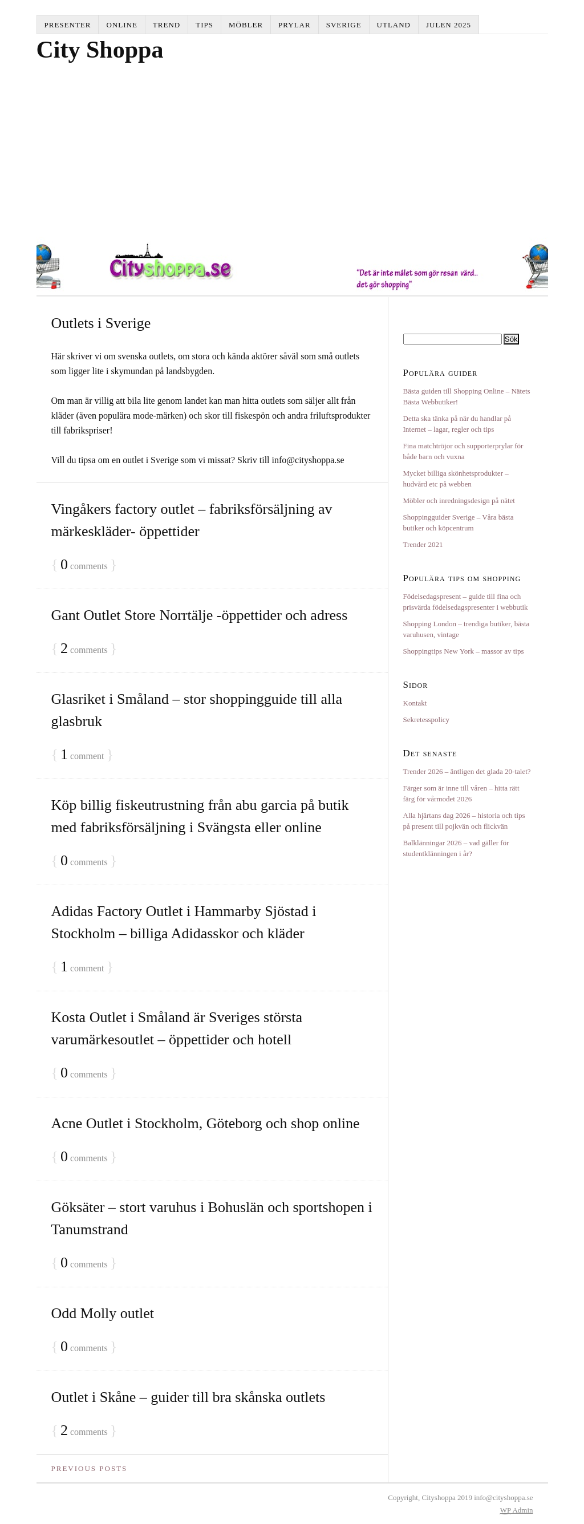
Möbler (246, 25)
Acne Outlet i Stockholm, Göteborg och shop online (205, 1123)
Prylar (294, 25)
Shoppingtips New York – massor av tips (463, 651)
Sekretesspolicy (426, 719)
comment (82, 755)
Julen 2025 (448, 25)
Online (121, 25)
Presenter (67, 25)
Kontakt (415, 703)
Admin (516, 1510)
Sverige (344, 25)
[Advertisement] (292, 151)
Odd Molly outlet (103, 1313)
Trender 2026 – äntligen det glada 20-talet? (467, 771)
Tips (204, 25)
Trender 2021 (423, 544)
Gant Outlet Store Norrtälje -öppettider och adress (199, 615)
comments (84, 565)
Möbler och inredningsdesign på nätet (459, 500)
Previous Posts (89, 1468)
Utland (394, 25)
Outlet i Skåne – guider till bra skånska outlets (188, 1397)
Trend (166, 25)
